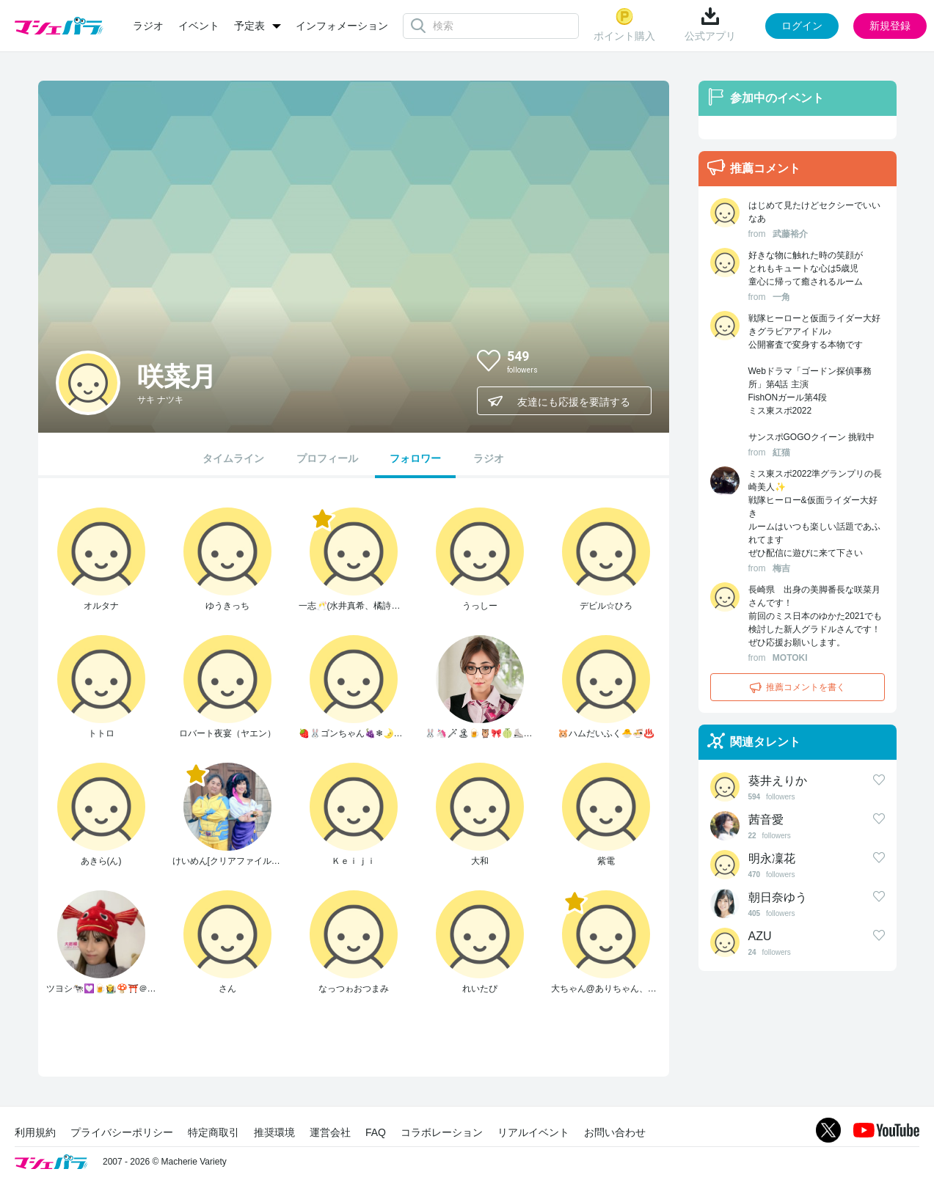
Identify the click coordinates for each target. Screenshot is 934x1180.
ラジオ (148, 26)
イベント (198, 26)
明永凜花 (771, 858)
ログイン (801, 26)
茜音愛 (766, 819)
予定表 (249, 26)
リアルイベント (533, 1132)
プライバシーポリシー (121, 1132)
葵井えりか (777, 780)
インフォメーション (342, 26)
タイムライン (233, 458)
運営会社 (330, 1132)
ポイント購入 (624, 24)
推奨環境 (274, 1132)
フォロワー (415, 458)
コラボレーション (442, 1132)
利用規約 (35, 1132)
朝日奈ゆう (777, 897)
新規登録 (890, 26)
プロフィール (327, 458)
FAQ (375, 1132)
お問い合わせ (615, 1132)
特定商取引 (213, 1132)
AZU (760, 936)
